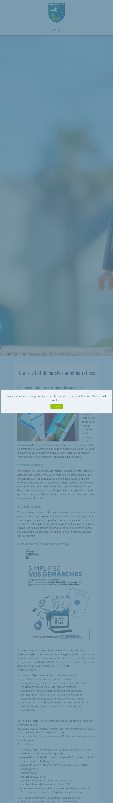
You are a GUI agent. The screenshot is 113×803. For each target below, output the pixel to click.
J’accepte (56, 406)
